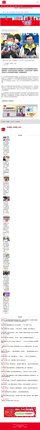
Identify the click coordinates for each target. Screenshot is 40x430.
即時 (2, 6)
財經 (10, 6)
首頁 (3, 12)
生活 (21, 6)
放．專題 (6, 12)
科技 (19, 6)
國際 (16, 6)
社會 (13, 6)
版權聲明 (20, 426)
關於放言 (14, 426)
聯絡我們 (25, 426)
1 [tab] (18, 27)
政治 (7, 6)
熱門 (5, 6)
